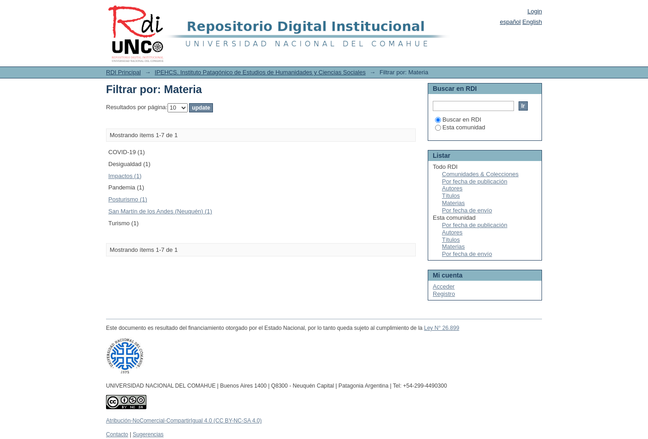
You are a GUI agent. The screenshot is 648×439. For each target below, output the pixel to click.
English (532, 21)
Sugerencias (148, 434)
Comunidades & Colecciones (480, 174)
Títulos (451, 195)
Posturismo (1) (127, 199)
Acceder (444, 286)
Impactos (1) (124, 175)
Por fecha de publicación (474, 181)
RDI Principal (123, 72)
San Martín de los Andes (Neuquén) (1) (160, 211)
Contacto (117, 434)
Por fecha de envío (467, 210)
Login (534, 11)
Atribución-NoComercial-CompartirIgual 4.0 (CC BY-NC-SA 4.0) (184, 420)
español (510, 21)
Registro (444, 293)
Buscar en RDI (458, 119)
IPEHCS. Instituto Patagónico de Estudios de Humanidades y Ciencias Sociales (260, 72)
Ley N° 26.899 (441, 328)
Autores (452, 188)
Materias (453, 203)
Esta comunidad (460, 127)
